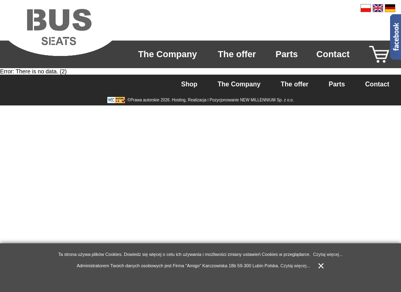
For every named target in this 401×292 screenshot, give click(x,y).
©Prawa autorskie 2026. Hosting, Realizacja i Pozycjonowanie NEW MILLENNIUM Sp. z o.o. (211, 100)
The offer (237, 54)
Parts (286, 54)
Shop (189, 84)
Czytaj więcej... (328, 254)
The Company (167, 54)
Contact (333, 54)
